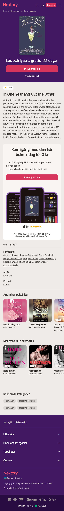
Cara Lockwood (11, 255)
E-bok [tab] (13, 244)
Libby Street (41, 261)
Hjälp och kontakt (14, 422)
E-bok (6, 284)
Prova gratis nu (32, 68)
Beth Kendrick (46, 255)
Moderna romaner (28, 11)
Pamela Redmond (29, 255)
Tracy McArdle (30, 258)
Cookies (49, 483)
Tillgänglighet (9, 483)
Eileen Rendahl (10, 261)
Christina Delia (10, 265)
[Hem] (18, 5)
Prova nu (51, 5)
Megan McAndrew (12, 258)
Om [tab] (5, 244)
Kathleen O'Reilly (47, 258)
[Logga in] (42, 5)
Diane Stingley (26, 261)
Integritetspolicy (23, 483)
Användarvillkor (37, 483)
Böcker (6, 11)
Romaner (15, 11)
